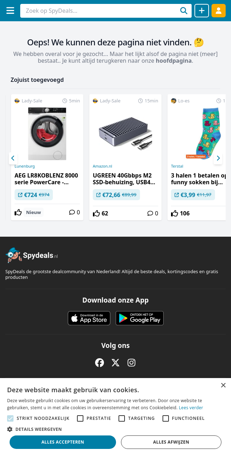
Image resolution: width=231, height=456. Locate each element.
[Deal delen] (201, 10)
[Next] (218, 158)
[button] (115, 429)
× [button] (223, 385)
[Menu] (10, 10)
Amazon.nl (102, 166)
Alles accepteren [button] (63, 442)
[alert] (115, 417)
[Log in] (218, 10)
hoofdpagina (174, 60)
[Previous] (13, 158)
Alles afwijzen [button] (171, 442)
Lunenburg (25, 166)
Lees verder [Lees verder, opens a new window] (191, 408)
